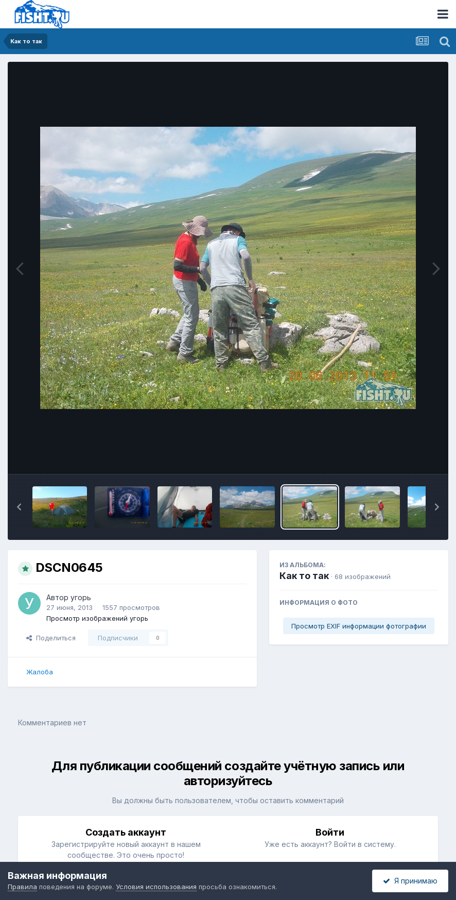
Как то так (304, 575)
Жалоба (39, 672)
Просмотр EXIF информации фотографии (358, 626)
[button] (19, 507)
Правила (22, 886)
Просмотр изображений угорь (97, 618)
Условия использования (156, 886)
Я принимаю (410, 880)
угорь (81, 597)
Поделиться (51, 638)
